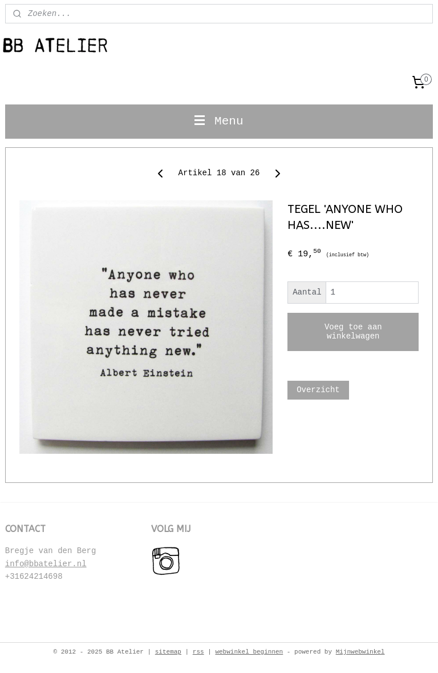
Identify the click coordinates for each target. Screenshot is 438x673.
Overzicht (318, 389)
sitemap (168, 651)
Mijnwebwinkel (360, 651)
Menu (218, 121)
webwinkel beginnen (249, 651)
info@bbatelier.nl (46, 564)
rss (198, 651)
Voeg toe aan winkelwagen (353, 332)
